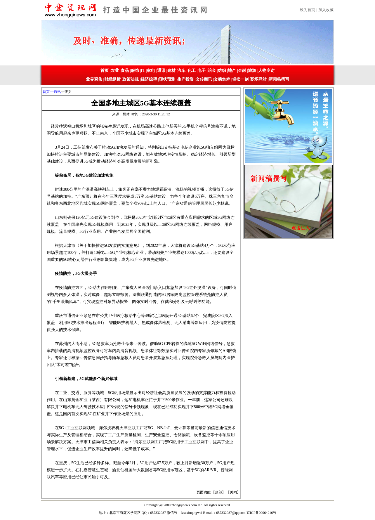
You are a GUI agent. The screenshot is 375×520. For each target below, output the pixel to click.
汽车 (181, 70)
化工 (192, 70)
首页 (104, 70)
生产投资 (185, 79)
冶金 (212, 70)
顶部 (218, 492)
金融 (242, 70)
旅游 (252, 70)
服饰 (135, 70)
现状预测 (167, 79)
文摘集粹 (222, 79)
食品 (125, 70)
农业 (115, 70)
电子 (201, 70)
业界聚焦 (94, 79)
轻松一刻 (240, 79)
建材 (171, 70)
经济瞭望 (149, 79)
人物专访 (266, 70)
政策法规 (130, 79)
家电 (151, 70)
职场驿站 (258, 79)
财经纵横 (112, 79)
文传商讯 (204, 79)
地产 (232, 70)
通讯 (161, 70)
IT (143, 70)
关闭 (233, 492)
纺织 (222, 70)
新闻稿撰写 (279, 79)
